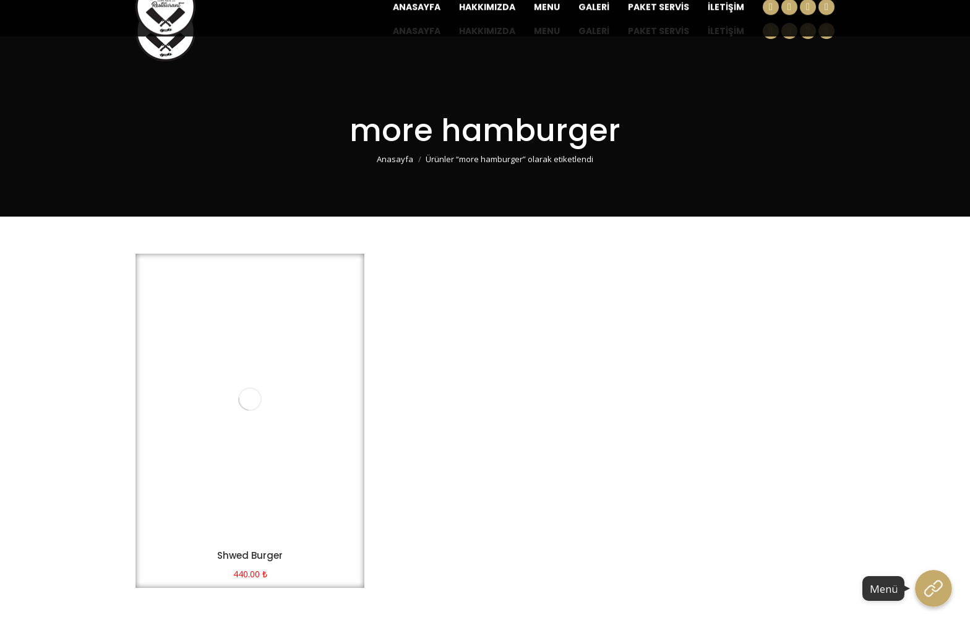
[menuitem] (416, 31)
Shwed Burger (250, 555)
